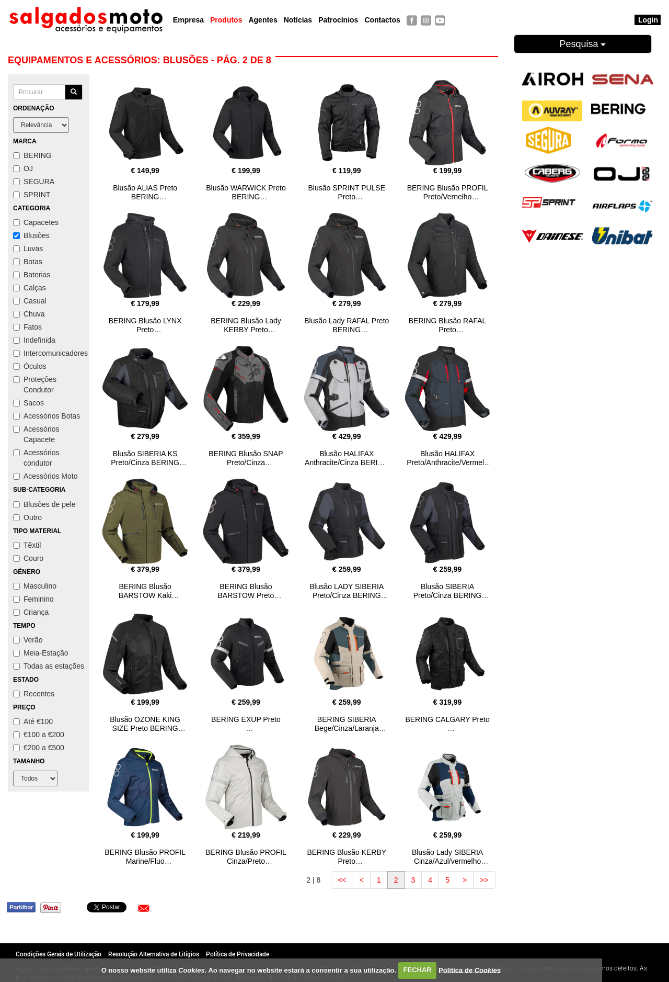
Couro (28, 558)
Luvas (28, 248)
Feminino (33, 599)
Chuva (28, 314)
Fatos (27, 327)
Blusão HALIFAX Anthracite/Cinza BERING (346, 458)
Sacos (28, 403)
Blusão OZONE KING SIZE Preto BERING (145, 723)
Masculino (34, 586)
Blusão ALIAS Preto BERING (145, 192)
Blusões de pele (44, 504)
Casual (30, 301)
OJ (23, 168)
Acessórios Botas (46, 416)
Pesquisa (582, 44)
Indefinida (34, 340)
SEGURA (33, 181)
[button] (144, 908)
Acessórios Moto (45, 476)
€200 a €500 (38, 747)
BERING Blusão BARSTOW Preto (246, 591)
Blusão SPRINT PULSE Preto (346, 192)
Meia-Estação (40, 653)
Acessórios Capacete (36, 434)
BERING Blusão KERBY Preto (346, 856)
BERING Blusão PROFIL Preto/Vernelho (447, 192)
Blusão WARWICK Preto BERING (246, 192)
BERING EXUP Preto (246, 719)
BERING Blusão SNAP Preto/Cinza (246, 458)
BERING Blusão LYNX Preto (145, 325)
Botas (27, 261)
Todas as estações (48, 666)
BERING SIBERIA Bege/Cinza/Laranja (347, 723)
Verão (28, 640)
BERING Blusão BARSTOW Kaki (145, 591)
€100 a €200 (38, 734)
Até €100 (33, 721)
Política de (470, 970)
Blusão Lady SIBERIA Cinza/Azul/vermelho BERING (447, 861)
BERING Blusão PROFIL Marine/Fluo (145, 856)
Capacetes (36, 222)
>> (484, 880)
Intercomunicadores (48, 353)
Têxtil (27, 545)
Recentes (33, 694)
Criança (31, 612)
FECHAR (417, 970)
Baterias (31, 274)
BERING (32, 155)
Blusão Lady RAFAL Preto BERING (346, 325)
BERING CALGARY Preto (447, 719)
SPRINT (31, 194)
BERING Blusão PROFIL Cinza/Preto (245, 856)
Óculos (30, 366)
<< (342, 880)
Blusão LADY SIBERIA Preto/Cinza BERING (346, 591)
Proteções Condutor (34, 384)
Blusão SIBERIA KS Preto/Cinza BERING (145, 458)
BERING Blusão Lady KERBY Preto (246, 325)
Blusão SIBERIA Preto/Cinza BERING (447, 591)
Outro (27, 517)
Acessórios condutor (36, 457)
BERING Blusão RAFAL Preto (448, 325)
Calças (29, 288)
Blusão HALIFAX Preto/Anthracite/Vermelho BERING (447, 462)
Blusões (31, 235)
